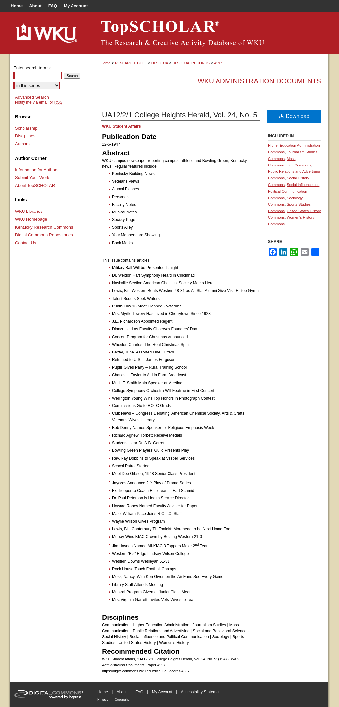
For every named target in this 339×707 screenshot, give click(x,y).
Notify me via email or (38, 102)
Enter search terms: (32, 67)
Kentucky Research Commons (44, 227)
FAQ (139, 692)
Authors (22, 143)
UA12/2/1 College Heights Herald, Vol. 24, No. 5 (179, 115)
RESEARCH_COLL (131, 63)
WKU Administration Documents (259, 81)
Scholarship (26, 128)
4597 (218, 63)
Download (294, 116)
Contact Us (25, 242)
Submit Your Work (32, 177)
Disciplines (25, 135)
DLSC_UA (159, 63)
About (122, 692)
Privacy (102, 699)
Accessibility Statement (201, 692)
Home (105, 63)
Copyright (122, 699)
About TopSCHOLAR (35, 185)
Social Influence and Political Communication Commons (293, 191)
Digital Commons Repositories (44, 234)
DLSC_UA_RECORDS (191, 63)
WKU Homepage (31, 219)
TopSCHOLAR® (209, 33)
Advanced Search (32, 97)
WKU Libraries (29, 211)
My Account (162, 692)
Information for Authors (37, 169)
